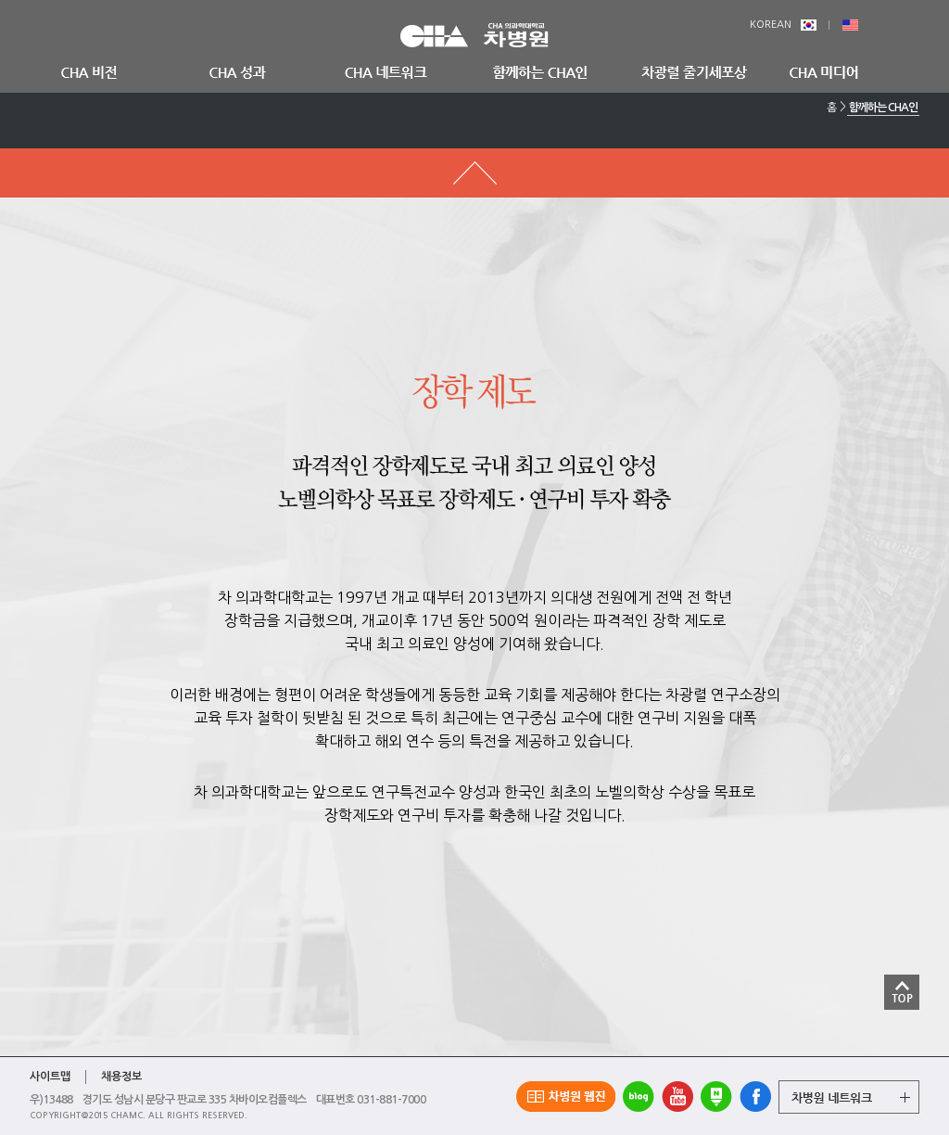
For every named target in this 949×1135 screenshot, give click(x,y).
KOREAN (783, 24)
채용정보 (121, 1076)
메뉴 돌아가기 (474, 173)
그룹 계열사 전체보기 (848, 1097)
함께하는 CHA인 (883, 107)
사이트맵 (50, 1076)
